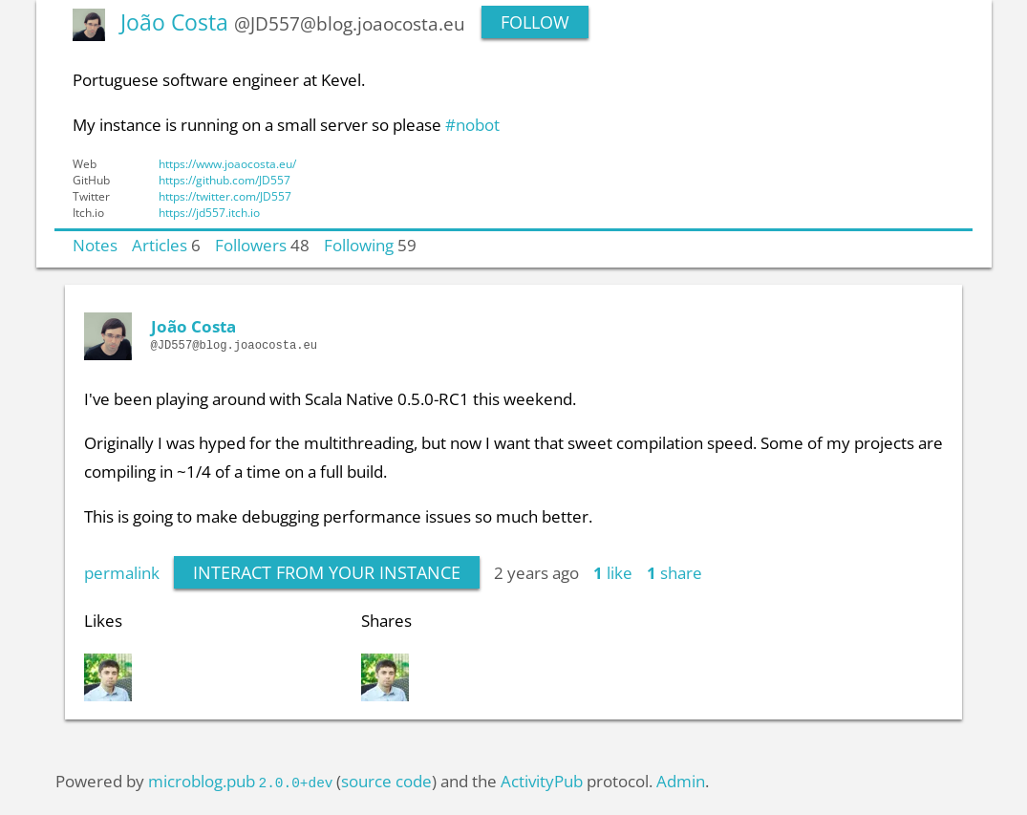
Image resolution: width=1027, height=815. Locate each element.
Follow (535, 22)
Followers (251, 244)
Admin (680, 780)
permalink (122, 572)
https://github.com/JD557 (224, 180)
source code (386, 780)
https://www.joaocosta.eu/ (227, 164)
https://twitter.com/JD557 (225, 196)
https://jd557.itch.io (209, 212)
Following (359, 244)
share (674, 572)
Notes (95, 244)
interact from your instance (326, 572)
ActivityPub (542, 780)
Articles (159, 244)
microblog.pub (201, 780)
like (612, 572)
